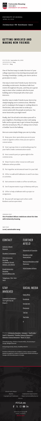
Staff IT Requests (8, 335)
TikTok (25, 313)
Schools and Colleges (11, 391)
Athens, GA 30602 (8, 265)
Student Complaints (9, 253)
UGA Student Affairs (30, 268)
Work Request (22, 25)
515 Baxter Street (8, 262)
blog (14, 62)
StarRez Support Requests (23, 335)
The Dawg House (8, 25)
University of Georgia (12, 17)
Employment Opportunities (30, 393)
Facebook (26, 299)
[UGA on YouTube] (24, 406)
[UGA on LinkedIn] (27, 406)
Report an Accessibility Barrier (30, 396)
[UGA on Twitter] (17, 406)
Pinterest (26, 308)
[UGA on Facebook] (14, 406)
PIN (16, 25)
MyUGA (11, 393)
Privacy (20, 398)
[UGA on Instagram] (21, 406)
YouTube (26, 317)
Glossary (25, 333)
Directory (30, 391)
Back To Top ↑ (25, 337)
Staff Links (32, 333)
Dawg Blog (26, 295)
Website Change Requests (11, 337)
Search (30, 25)
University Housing (14, 333)
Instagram (26, 304)
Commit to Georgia (8, 298)
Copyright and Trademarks (11, 396)
